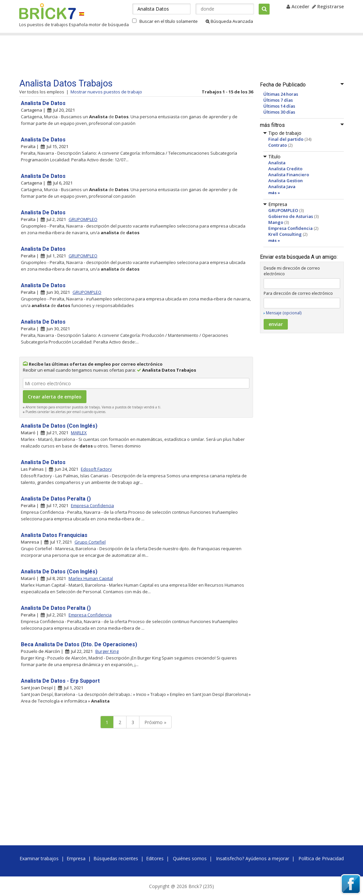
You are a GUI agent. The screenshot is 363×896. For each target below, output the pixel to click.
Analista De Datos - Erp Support (60, 681)
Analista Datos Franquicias (54, 535)
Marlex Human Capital (91, 578)
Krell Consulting (285, 234)
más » (274, 192)
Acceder (297, 6)
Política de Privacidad (321, 858)
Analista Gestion (285, 181)
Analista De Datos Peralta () (56, 499)
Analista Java (281, 186)
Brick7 (47, 11)
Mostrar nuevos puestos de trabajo (106, 92)
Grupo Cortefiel (90, 542)
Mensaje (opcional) (283, 313)
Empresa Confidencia (290, 228)
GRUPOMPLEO (283, 210)
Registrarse (328, 6)
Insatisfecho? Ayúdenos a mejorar (252, 858)
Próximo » (155, 722)
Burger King (107, 651)
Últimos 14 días (279, 106)
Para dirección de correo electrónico (298, 293)
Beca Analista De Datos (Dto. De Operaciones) (79, 644)
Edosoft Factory (96, 469)
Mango (275, 222)
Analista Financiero (288, 175)
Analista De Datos (43, 103)
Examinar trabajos (39, 858)
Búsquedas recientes (115, 858)
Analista (276, 163)
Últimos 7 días (278, 100)
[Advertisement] (144, 57)
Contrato (277, 145)
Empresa (76, 858)
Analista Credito (285, 169)
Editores (155, 858)
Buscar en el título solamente (168, 21)
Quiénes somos (190, 858)
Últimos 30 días (279, 112)
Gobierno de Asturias (290, 216)
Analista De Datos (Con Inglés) (59, 426)
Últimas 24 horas (280, 94)
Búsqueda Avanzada (229, 21)
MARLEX (79, 433)
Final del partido (285, 139)
